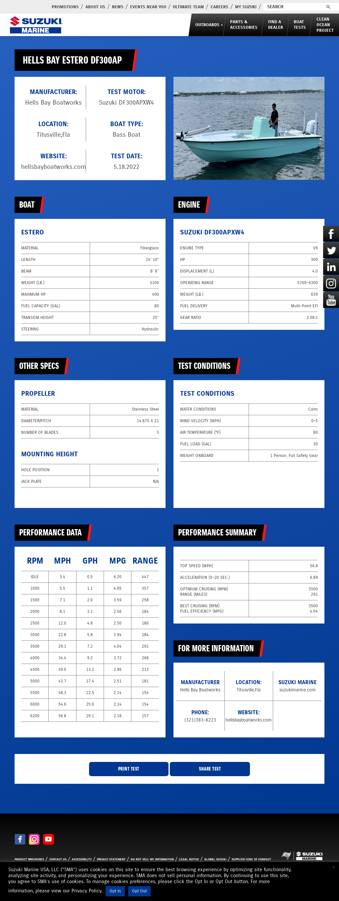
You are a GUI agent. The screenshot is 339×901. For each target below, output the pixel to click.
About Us (79, 7)
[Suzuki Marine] (35, 25)
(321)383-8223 (200, 720)
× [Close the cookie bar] (334, 867)
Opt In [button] (115, 891)
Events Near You (132, 7)
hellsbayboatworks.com (53, 167)
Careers (203, 7)
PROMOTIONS (49, 7)
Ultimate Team (172, 7)
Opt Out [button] (139, 891)
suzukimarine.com (297, 690)
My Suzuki (229, 7)
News (101, 7)
